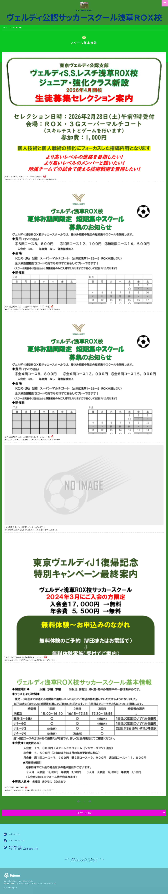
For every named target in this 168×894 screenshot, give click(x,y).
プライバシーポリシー (17, 840)
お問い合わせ (14, 834)
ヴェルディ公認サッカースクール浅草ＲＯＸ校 (84, 16)
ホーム (5, 27)
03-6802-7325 (16, 846)
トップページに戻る (84, 812)
